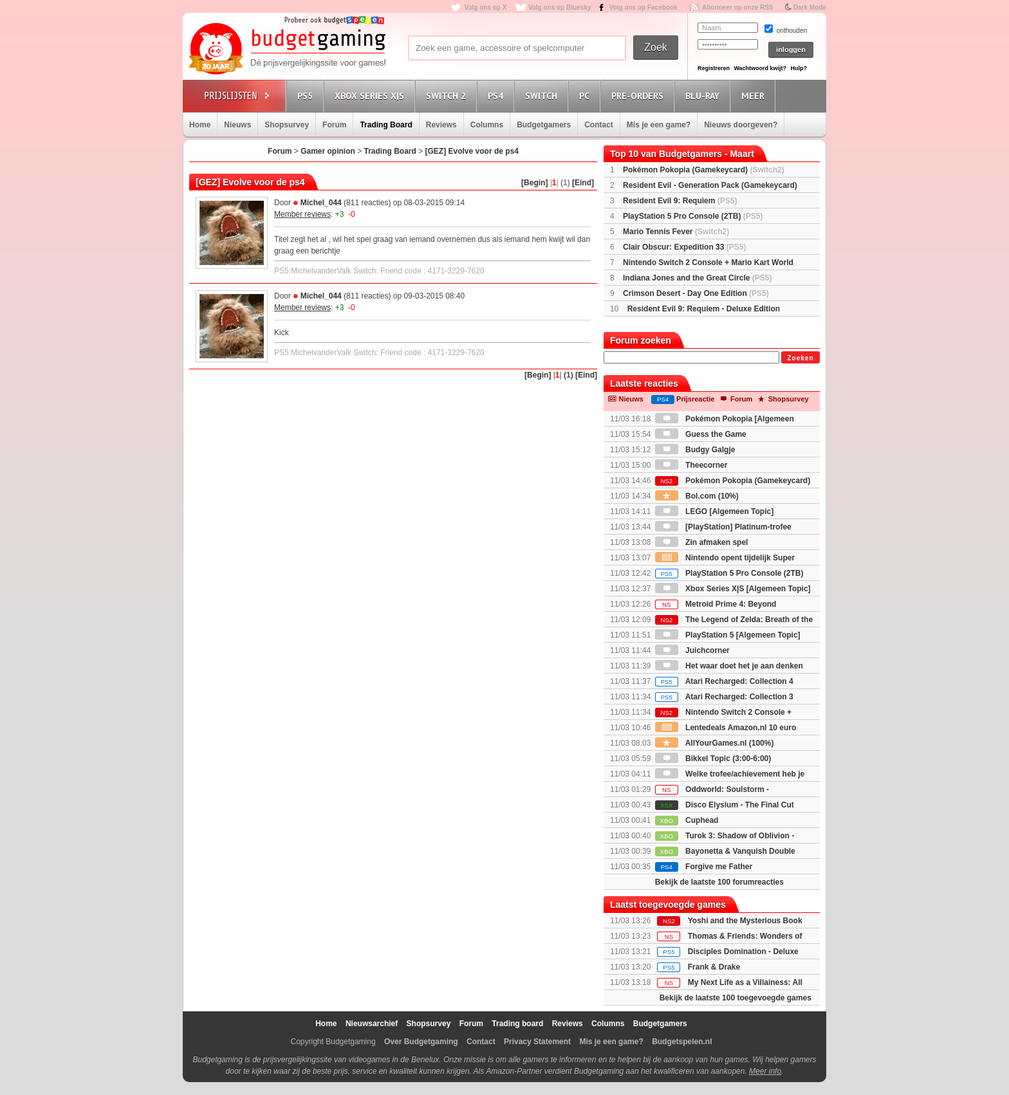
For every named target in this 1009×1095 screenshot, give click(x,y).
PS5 (307, 95)
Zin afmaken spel (701, 542)
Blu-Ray (704, 95)
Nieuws (237, 124)
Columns (486, 124)
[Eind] (583, 182)
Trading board (517, 1023)
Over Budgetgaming (421, 1041)
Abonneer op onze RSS (737, 7)
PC (586, 95)
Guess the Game (700, 434)
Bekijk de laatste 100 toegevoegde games (735, 997)
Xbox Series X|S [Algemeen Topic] (733, 588)
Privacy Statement (537, 1041)
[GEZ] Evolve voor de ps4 (472, 151)
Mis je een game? (658, 124)
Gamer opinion (328, 151)
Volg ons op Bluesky (559, 7)
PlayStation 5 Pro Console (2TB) (693, 216)
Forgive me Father (703, 866)
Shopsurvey (286, 124)
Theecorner (691, 465)
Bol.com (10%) (697, 496)
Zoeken (800, 358)
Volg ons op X (485, 7)
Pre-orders (639, 95)
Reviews (441, 124)
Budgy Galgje (695, 449)
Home (199, 124)
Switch (543, 95)
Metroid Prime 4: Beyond (716, 604)
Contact (598, 124)
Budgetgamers (544, 124)
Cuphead (687, 820)
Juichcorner (692, 650)
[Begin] (534, 182)
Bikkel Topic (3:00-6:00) (713, 758)
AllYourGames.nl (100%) (714, 743)
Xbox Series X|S (371, 95)
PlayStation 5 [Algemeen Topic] (728, 635)
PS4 (497, 95)
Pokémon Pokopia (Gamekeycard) (703, 169)
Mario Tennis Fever (676, 231)
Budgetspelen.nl (682, 1041)
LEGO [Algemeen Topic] (714, 511)
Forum (334, 124)
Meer (754, 95)
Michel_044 (321, 202)
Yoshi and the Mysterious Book (745, 920)
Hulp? (798, 68)
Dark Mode (809, 7)
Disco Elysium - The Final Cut (724, 804)
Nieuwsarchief (372, 1023)
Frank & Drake (714, 966)
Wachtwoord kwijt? (760, 68)
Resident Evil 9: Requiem (680, 200)
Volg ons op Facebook (643, 7)
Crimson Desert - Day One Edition (696, 293)
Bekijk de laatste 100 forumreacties (719, 882)
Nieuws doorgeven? (740, 124)
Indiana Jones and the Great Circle (697, 277)
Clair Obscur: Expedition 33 (684, 247)
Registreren (714, 68)
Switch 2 (448, 95)
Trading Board (386, 124)
